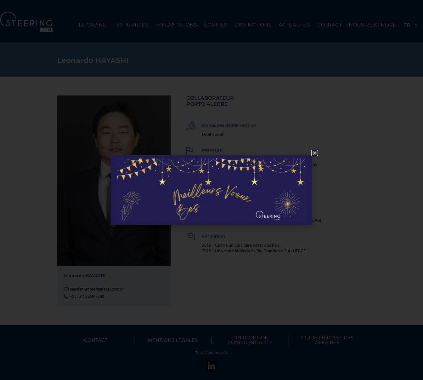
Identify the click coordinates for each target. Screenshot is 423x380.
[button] (314, 153)
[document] (211, 190)
